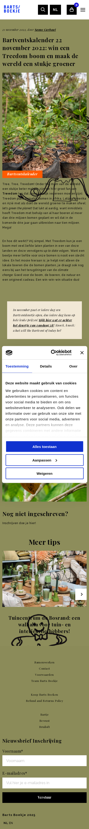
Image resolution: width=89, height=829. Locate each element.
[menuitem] (55, 10)
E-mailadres (14, 773)
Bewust (44, 720)
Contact (44, 668)
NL (55, 10)
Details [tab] (46, 366)
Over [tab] (73, 366)
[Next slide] (81, 594)
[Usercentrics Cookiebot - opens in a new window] (53, 353)
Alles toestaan (45, 447)
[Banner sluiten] (82, 352)
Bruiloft (44, 727)
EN (11, 823)
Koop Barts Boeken (44, 694)
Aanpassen (44, 460)
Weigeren (44, 473)
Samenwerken (44, 662)
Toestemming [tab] (17, 366)
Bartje (44, 714)
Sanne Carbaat (45, 30)
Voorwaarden (44, 674)
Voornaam (12, 751)
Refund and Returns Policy (44, 701)
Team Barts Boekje (44, 681)
